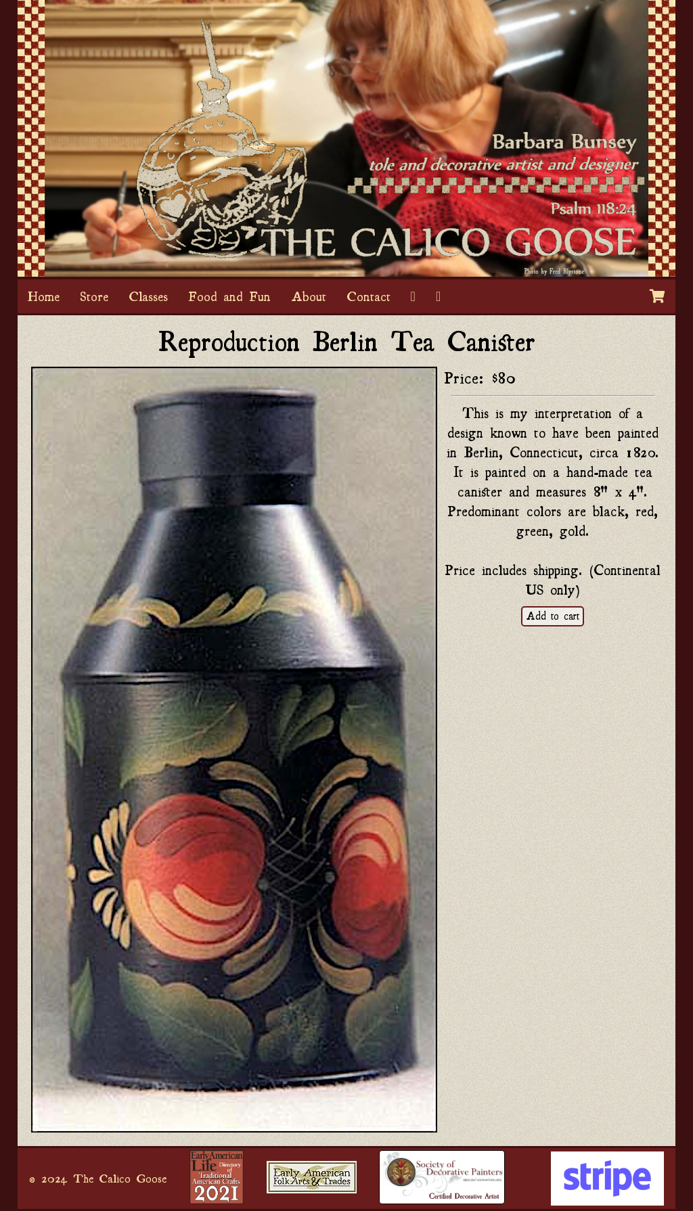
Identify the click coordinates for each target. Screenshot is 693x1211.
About (308, 296)
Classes (148, 296)
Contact (368, 296)
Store (94, 296)
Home (44, 296)
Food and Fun (229, 296)
